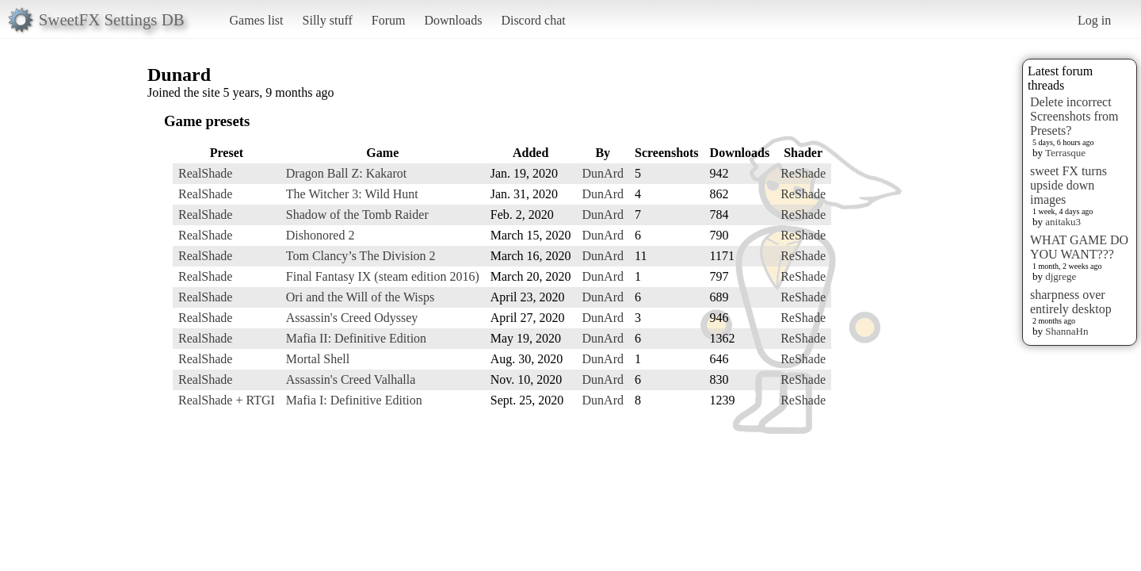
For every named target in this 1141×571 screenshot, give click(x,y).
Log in (1094, 20)
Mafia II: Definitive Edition (356, 338)
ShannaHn (1066, 331)
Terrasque (1065, 153)
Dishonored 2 (320, 235)
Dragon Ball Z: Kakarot (346, 173)
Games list (257, 20)
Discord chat (533, 20)
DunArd (603, 173)
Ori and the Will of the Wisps (360, 297)
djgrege (1060, 276)
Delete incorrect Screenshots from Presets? (1074, 116)
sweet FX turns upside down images (1068, 185)
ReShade (803, 173)
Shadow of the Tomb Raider (357, 214)
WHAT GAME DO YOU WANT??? (1079, 247)
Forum (389, 20)
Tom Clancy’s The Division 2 (361, 256)
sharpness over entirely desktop (1071, 302)
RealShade (205, 173)
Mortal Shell (317, 359)
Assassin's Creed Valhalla (350, 379)
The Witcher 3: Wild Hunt (352, 194)
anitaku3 (1063, 222)
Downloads (453, 20)
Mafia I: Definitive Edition (354, 400)
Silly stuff (328, 20)
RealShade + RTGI (226, 400)
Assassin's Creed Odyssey (352, 317)
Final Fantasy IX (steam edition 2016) (382, 276)
